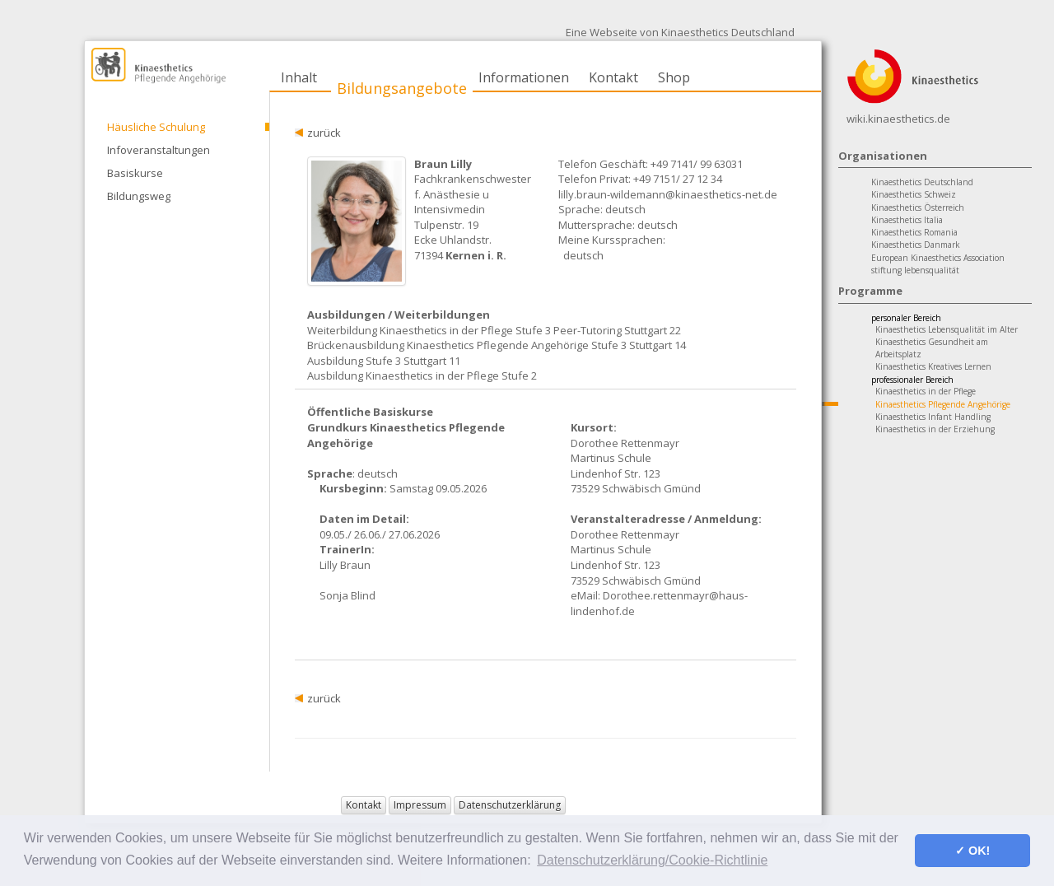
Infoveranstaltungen (158, 149)
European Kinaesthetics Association (938, 257)
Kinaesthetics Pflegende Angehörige (942, 404)
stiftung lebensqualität (915, 270)
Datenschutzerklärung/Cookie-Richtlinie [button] (652, 860)
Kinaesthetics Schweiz (913, 194)
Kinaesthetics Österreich (917, 207)
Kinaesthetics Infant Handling (933, 416)
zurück (324, 132)
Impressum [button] (420, 805)
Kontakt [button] (363, 805)
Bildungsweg (138, 196)
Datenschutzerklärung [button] (510, 805)
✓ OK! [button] (972, 850)
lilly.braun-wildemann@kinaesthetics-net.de (667, 194)
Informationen (523, 77)
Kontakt (613, 77)
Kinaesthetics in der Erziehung (935, 429)
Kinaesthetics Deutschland (922, 182)
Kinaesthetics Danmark (915, 244)
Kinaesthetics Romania (914, 232)
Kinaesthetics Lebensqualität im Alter (946, 329)
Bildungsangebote (402, 88)
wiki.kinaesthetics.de (898, 118)
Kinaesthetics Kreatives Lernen (933, 366)
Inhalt (299, 77)
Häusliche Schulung (156, 126)
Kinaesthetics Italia (907, 220)
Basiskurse (135, 173)
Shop (674, 77)
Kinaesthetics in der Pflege (925, 391)
